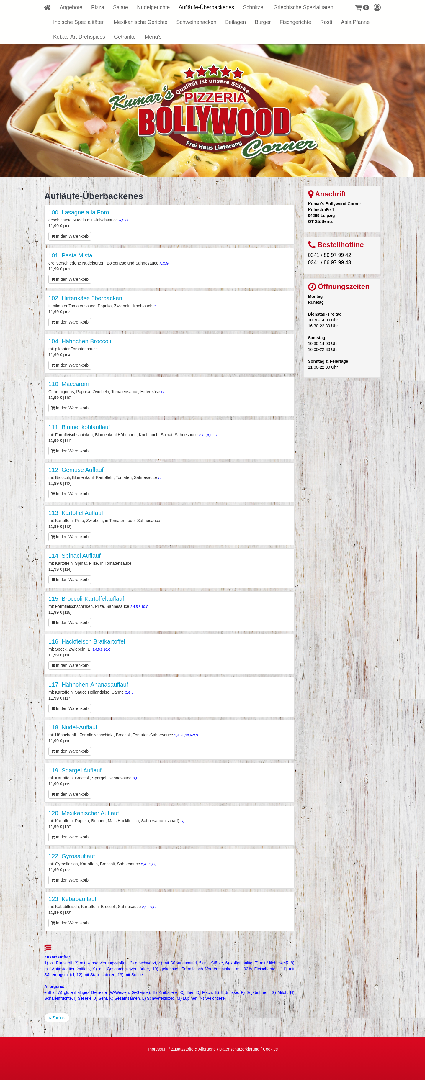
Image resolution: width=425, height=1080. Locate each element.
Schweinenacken (196, 22)
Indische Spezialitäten (79, 22)
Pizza (97, 7)
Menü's (153, 37)
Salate (120, 7)
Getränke (125, 37)
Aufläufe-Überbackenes (206, 7)
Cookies (270, 1049)
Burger (263, 22)
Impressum (157, 1049)
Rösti (326, 22)
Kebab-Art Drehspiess (79, 37)
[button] (362, 7)
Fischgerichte (295, 22)
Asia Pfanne (355, 22)
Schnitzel (253, 7)
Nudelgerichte (153, 7)
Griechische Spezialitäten (303, 7)
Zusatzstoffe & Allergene (193, 1049)
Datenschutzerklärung (239, 1049)
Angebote (71, 7)
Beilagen (235, 22)
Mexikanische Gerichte (140, 22)
